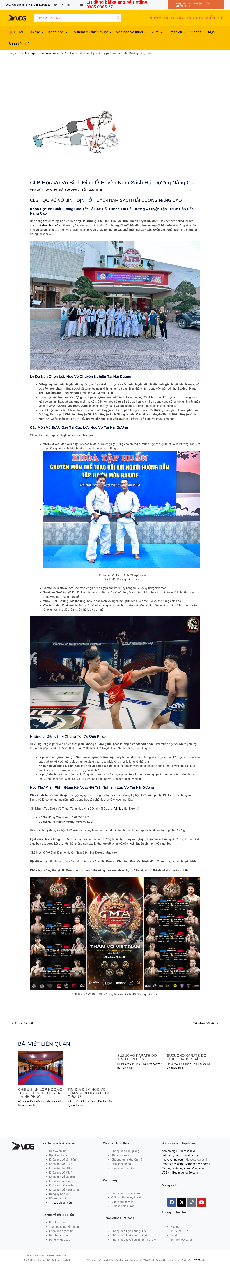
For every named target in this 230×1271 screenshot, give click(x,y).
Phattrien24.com (172, 1164)
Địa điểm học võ (42, 189)
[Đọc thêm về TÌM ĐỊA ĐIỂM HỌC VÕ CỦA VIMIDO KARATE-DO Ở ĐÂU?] (90, 1067)
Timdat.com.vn (190, 1155)
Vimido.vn (198, 1168)
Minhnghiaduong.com (176, 1168)
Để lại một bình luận (29, 1101)
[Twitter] (55, 5)
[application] (42, 32)
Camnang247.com (196, 1164)
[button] (196, 4)
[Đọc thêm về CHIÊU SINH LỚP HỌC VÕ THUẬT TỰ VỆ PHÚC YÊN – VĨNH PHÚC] (40, 1067)
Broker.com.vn (187, 1151)
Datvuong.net (170, 1155)
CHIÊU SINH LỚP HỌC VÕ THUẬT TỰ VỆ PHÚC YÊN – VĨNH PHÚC (40, 1093)
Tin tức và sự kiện (60, 1202)
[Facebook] (74, 5)
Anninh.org (169, 1151)
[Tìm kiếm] (118, 18)
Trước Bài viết (22, 1023)
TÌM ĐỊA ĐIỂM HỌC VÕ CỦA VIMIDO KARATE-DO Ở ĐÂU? (89, 1093)
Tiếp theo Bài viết (206, 1023)
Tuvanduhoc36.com (185, 1172)
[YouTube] (81, 5)
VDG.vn (166, 1172)
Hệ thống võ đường (66, 189)
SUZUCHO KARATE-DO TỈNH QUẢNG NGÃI (186, 1057)
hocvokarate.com (173, 1159)
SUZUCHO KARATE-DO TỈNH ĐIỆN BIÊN (137, 1057)
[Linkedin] (62, 5)
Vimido (118, 808)
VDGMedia (199, 1260)
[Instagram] (68, 5)
